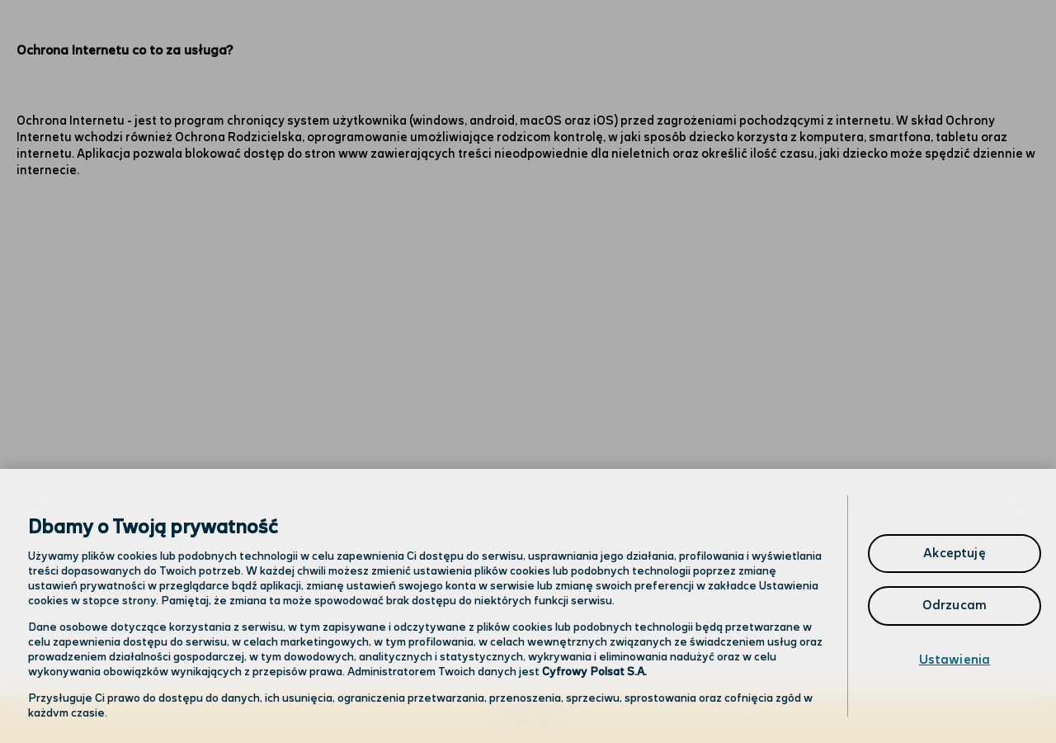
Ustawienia (955, 660)
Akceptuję (954, 553)
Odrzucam (954, 605)
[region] (528, 606)
